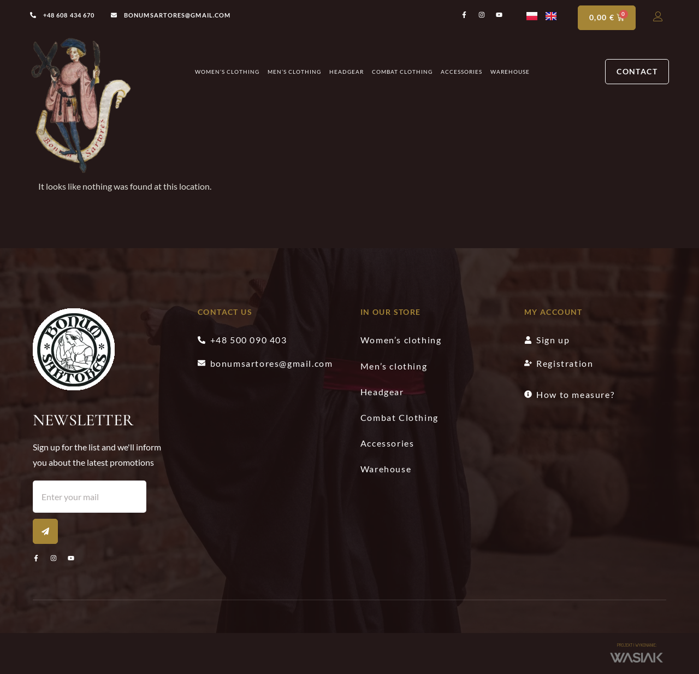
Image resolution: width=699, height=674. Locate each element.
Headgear (346, 72)
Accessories (461, 72)
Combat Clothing (402, 72)
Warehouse (510, 72)
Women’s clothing (227, 72)
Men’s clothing (294, 72)
